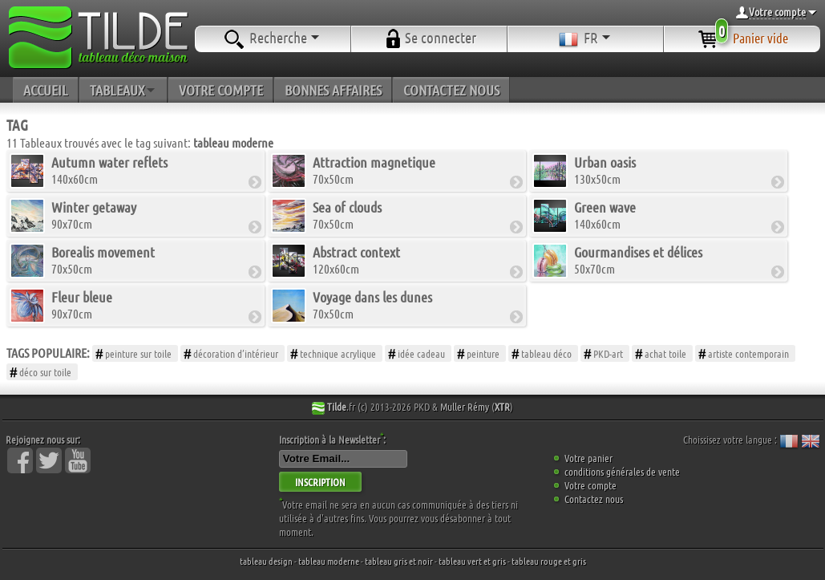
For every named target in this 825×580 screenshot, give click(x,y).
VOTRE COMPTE (221, 90)
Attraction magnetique (374, 162)
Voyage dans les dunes (372, 297)
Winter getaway (93, 207)
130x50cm (605, 169)
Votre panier (588, 457)
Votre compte (590, 485)
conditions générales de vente (622, 471)
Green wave (605, 207)
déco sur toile (45, 372)
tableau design (266, 560)
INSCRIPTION (320, 482)
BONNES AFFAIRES (333, 90)
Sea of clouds (347, 207)
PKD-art (608, 353)
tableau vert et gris (472, 560)
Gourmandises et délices (638, 252)
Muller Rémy (464, 406)
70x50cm (374, 169)
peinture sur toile (138, 353)
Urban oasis (605, 162)
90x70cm (93, 214)
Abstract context (356, 252)
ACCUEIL (45, 90)
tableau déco (546, 353)
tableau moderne (328, 560)
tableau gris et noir (399, 560)
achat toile (665, 353)
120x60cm (356, 259)
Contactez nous (593, 498)
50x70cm (638, 259)
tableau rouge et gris (549, 560)
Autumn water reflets (109, 162)
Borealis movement (103, 252)
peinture (483, 353)
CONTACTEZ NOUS (451, 90)
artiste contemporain (748, 353)
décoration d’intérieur (235, 353)
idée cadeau (421, 353)
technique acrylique (338, 353)
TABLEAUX (123, 90)
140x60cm (109, 169)
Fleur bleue (81, 297)
